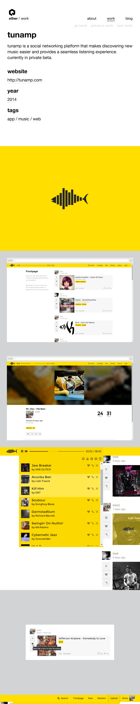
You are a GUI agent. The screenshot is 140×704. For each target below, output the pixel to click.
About (91, 19)
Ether (12, 12)
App (11, 119)
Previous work (102, 26)
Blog (129, 19)
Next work (125, 26)
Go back (80, 26)
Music (23, 119)
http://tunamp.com (24, 80)
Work (25, 19)
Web (37, 119)
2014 (12, 100)
